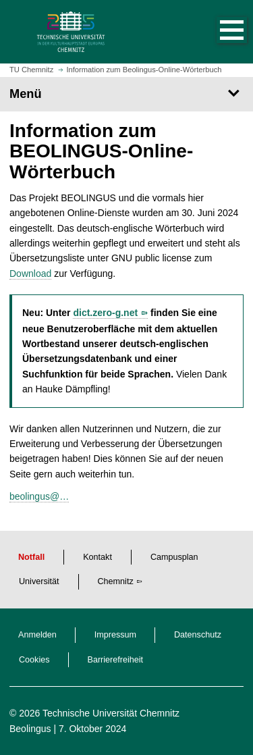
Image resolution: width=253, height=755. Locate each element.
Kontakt (97, 557)
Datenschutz (197, 635)
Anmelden (37, 635)
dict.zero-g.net (105, 312)
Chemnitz (116, 581)
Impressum (115, 635)
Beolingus (30, 728)
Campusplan (174, 557)
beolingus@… (39, 496)
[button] (218, 31)
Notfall (31, 557)
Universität (39, 581)
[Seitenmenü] (126, 94)
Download (30, 273)
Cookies (34, 660)
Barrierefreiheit (116, 660)
